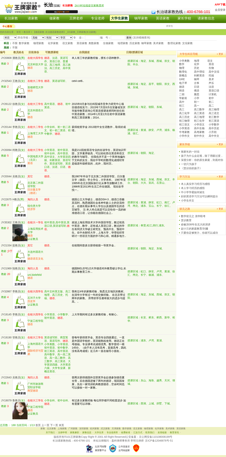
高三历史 (184, 116)
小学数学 (214, 124)
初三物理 (184, 120)
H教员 (16, 199)
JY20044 (6, 176)
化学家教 (53, 43)
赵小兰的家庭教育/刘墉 (194, 228)
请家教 (33, 18)
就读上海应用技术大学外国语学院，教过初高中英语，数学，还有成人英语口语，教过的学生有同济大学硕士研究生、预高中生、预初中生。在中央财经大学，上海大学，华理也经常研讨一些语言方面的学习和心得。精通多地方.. (99, 229)
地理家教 (123, 43)
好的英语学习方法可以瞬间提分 (199, 196)
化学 (196, 64)
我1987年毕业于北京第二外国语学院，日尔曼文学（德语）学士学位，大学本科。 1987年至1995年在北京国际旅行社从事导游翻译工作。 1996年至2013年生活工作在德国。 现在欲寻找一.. (99, 183)
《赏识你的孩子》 (191, 168)
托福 (211, 75)
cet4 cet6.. (78, 80)
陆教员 (16, 268)
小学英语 (184, 128)
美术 (211, 79)
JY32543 (6, 80)
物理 (181, 67)
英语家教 (163, 18)
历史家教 (134, 43)
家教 (42, 428)
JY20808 (6, 57)
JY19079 (6, 400)
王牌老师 (76, 18)
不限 (15, 43)
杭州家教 (94, 428)
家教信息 (86, 432)
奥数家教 (94, 43)
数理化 (183, 71)
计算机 (213, 94)
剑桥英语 (199, 75)
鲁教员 (16, 400)
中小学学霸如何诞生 (193, 192)
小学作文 (184, 135)
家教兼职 (74, 432)
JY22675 (6, 199)
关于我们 (50, 432)
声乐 (211, 82)
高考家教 (199, 132)
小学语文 (199, 124)
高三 (181, 109)
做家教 (54, 18)
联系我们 (149, 432)
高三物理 (214, 109)
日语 (196, 86)
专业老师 (98, 18)
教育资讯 (174, 432)
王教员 (16, 80)
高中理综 (199, 71)
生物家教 (108, 43)
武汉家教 (105, 428)
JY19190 (6, 337)
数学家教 (24, 43)
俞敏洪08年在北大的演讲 (195, 224)
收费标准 (125, 432)
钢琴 (196, 79)
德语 (181, 86)
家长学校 (184, 18)
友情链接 (162, 432)
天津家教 (116, 428)
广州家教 (72, 428)
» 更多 (220, 54)
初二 (211, 101)
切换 (57, 5)
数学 (181, 64)
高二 (211, 105)
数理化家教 (174, 43)
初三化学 (199, 120)
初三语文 (184, 124)
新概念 (183, 75)
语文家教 (67, 43)
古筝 (196, 82)
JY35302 (6, 222)
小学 (196, 98)
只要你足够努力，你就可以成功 (199, 232)
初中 (211, 98)
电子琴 (183, 82)
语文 (210, 60)
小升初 (213, 132)
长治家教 (11, 18)
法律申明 (62, 432)
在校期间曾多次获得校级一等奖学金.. (93, 245)
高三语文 (214, 113)
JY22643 (6, 377)
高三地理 (199, 116)
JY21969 (6, 268)
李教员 (16, 126)
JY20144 (6, 126)
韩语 (181, 90)
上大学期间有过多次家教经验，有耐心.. (95, 314)
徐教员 (16, 103)
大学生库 (99, 432)
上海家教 (62, 428)
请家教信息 (206, 18)
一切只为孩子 (189, 164)
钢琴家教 (141, 18)
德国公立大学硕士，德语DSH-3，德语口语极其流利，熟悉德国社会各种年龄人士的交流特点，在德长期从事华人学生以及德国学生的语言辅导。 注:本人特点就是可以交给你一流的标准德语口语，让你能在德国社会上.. (99, 206)
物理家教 (38, 43)
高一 (196, 105)
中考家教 (184, 132)
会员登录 (220, 9)
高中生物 (199, 128)
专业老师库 (112, 432)
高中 (181, 101)
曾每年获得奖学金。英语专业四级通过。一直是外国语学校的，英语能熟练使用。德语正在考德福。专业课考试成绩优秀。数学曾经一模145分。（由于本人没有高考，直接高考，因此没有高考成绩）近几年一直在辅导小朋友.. (99, 344)
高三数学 (199, 109)
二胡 (181, 94)
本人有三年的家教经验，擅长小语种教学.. (96, 57)
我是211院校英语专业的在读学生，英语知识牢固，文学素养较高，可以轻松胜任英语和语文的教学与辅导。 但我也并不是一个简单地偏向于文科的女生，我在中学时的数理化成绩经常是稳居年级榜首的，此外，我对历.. (99, 156)
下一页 (54, 425)
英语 (211, 64)
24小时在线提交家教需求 (89, 5)
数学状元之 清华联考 (193, 216)
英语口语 (214, 90)
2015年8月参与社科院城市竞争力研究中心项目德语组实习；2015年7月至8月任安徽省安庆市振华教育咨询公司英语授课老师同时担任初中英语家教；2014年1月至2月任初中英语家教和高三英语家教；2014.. (98, 110)
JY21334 (6, 245)
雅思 (196, 94)
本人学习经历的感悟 (193, 188)
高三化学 (184, 113)
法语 (211, 86)
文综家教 (187, 43)
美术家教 (158, 43)
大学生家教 (119, 18)
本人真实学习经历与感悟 (195, 183)
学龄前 (183, 98)
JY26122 (6, 103)
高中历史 (214, 128)
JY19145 (6, 314)
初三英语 (214, 120)
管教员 (16, 337)
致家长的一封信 (190, 151)
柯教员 (16, 149)
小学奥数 (184, 60)
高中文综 (214, 71)
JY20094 (6, 149)
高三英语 (199, 113)
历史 (196, 67)
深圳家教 (83, 428)
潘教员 (16, 57)
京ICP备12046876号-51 (159, 440)
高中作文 (214, 135)
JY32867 (6, 291)
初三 (181, 105)
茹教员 (16, 245)
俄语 (196, 90)
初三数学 (214, 116)
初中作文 (199, 135)
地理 (196, 60)
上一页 (45, 425)
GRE (182, 79)
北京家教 (51, 428)
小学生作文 (187, 200)
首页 (38, 425)
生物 (211, 67)
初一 (196, 101)
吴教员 (16, 176)
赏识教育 (186, 220)
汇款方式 (137, 432)
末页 (61, 425)
